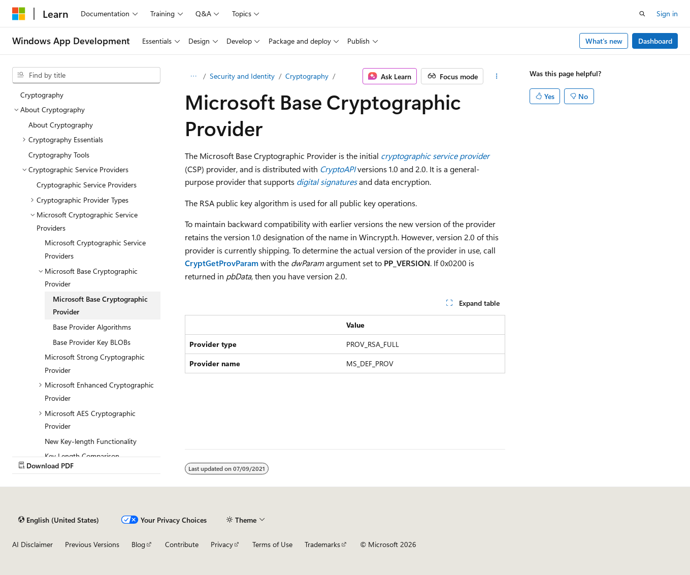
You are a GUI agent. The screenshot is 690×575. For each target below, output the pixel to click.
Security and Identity (242, 76)
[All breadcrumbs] (194, 76)
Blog (138, 544)
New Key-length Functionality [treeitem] (91, 441)
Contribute (182, 544)
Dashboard (655, 41)
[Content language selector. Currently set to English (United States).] (58, 520)
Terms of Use (272, 544)
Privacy (222, 544)
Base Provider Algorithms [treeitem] (92, 327)
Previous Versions (92, 544)
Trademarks (322, 544)
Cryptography (306, 76)
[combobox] (86, 75)
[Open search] (642, 14)
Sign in (667, 13)
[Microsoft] (18, 13)
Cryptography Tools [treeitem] (58, 154)
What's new (603, 41)
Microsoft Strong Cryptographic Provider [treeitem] (95, 363)
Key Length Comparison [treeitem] (82, 456)
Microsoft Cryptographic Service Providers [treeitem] (95, 249)
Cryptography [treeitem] (41, 95)
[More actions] (496, 76)
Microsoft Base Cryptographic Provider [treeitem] (100, 305)
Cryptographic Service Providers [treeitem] (87, 184)
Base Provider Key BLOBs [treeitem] (91, 342)
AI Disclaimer (32, 544)
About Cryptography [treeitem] (60, 125)
